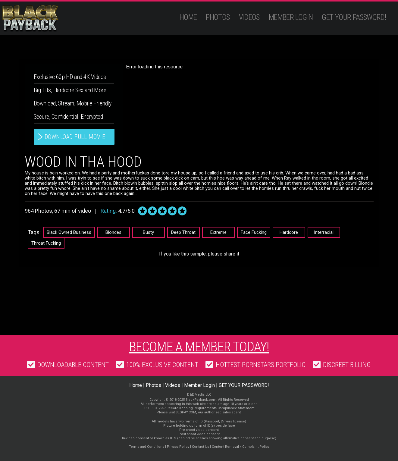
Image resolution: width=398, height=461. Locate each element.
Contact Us (200, 447)
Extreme (218, 232)
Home (188, 17)
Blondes (113, 232)
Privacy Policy (178, 447)
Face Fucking (254, 232)
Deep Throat (183, 232)
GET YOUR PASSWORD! (354, 17)
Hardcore (289, 232)
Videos (249, 17)
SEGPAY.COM (186, 412)
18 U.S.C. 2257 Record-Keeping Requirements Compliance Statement (199, 408)
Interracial (324, 232)
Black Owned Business (69, 232)
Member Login (291, 17)
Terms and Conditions (146, 447)
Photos (218, 17)
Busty (148, 232)
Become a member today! (199, 347)
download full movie (75, 136)
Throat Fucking (46, 243)
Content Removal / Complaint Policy (240, 447)
